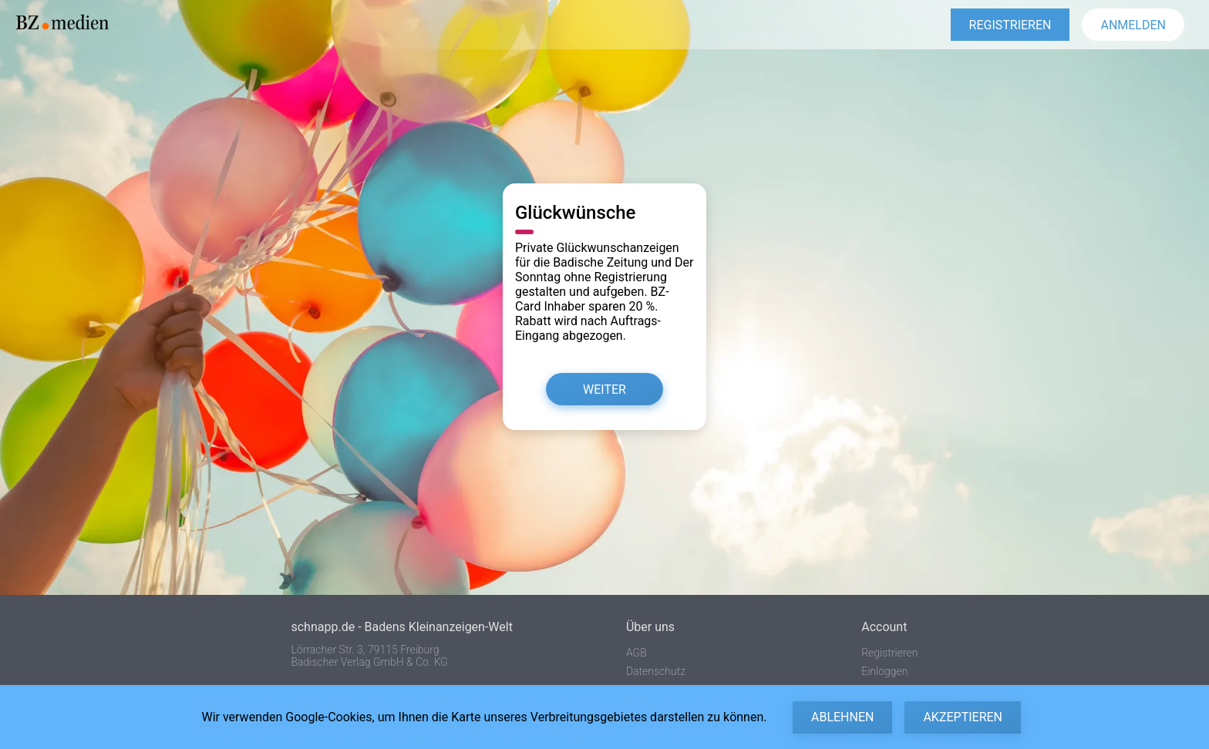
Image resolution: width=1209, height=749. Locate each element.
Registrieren (889, 653)
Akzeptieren (962, 717)
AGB (636, 653)
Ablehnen (842, 717)
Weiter (604, 389)
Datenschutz (655, 671)
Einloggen (884, 671)
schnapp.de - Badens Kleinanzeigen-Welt (401, 627)
